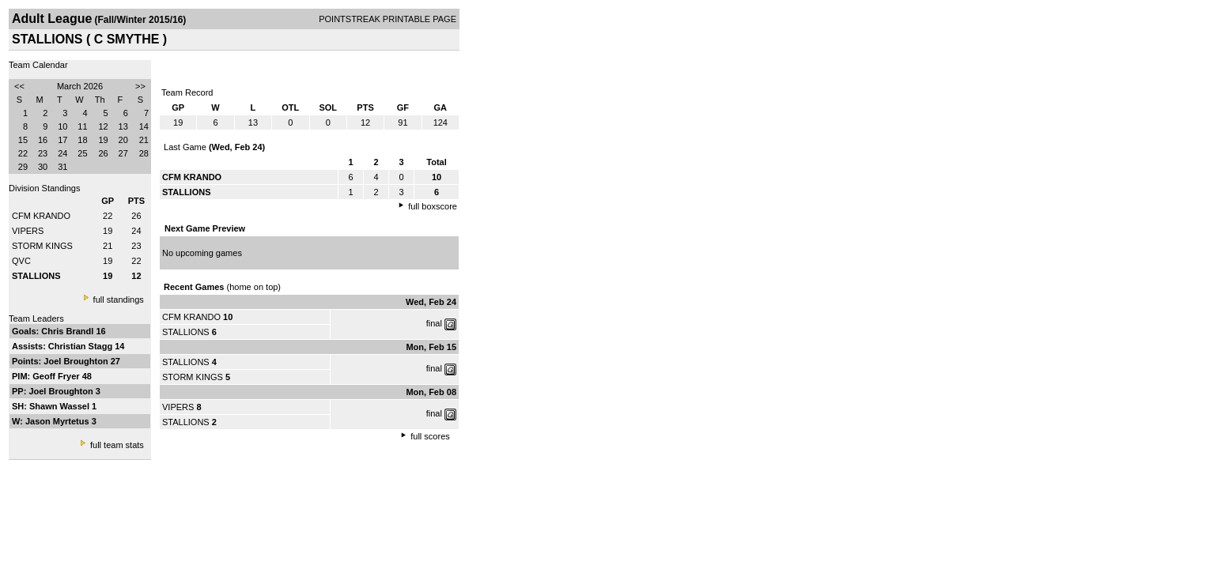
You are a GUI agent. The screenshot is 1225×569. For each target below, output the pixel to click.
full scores (430, 436)
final (434, 323)
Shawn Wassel (60, 406)
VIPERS (27, 231)
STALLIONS (186, 332)
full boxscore (432, 206)
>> (140, 86)
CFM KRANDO (41, 215)
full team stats (117, 445)
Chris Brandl (68, 331)
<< (19, 86)
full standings (118, 299)
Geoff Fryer (56, 376)
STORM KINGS (42, 246)
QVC (21, 261)
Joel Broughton (76, 361)
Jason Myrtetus (58, 421)
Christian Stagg (81, 346)
